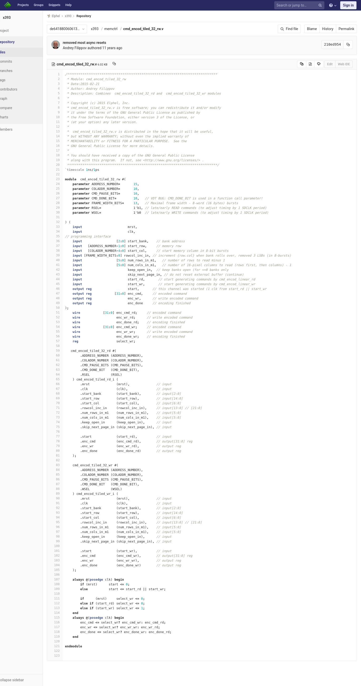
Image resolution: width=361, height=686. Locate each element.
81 (67, 455)
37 (67, 246)
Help (68, 5)
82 (67, 460)
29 (67, 207)
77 (67, 436)
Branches (17, 71)
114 (67, 613)
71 (67, 408)
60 (67, 355)
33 (67, 226)
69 (67, 398)
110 (67, 593)
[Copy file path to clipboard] (126, 64)
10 (67, 117)
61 (67, 360)
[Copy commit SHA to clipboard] (348, 44)
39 (67, 255)
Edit (330, 64)
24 (67, 184)
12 (67, 126)
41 (67, 265)
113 (67, 608)
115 (67, 617)
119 (67, 636)
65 (67, 379)
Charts (15, 117)
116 (67, 622)
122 (67, 651)
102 (67, 555)
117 (67, 627)
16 (67, 145)
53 (67, 322)
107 (67, 579)
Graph (14, 99)
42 (67, 269)
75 (67, 427)
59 (67, 350)
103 (67, 560)
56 (67, 336)
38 (67, 250)
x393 (107, 29)
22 (67, 174)
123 (67, 655)
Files (14, 52)
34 (67, 231)
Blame (312, 29)
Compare (17, 108)
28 (67, 203)
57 (67, 341)
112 (67, 603)
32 (67, 222)
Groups (39, 5)
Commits (17, 61)
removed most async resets (96, 43)
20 (67, 165)
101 (67, 551)
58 (67, 346)
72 (67, 412)
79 (67, 446)
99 (67, 541)
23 (67, 179)
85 (67, 474)
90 (67, 498)
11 (67, 122)
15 (67, 141)
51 (67, 312)
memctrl (123, 29)
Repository (96, 16)
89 (67, 493)
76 (67, 431)
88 (67, 489)
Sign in (348, 5)
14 (67, 136)
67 (67, 389)
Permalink (346, 29)
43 (67, 274)
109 (67, 589)
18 (67, 155)
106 (67, 574)
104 (67, 565)
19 (67, 160)
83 (67, 465)
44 (67, 279)
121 (67, 646)
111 (67, 598)
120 (67, 641)
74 (67, 422)
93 (67, 512)
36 (67, 241)
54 (67, 327)
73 (67, 417)
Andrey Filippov (87, 48)
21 (67, 169)
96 (67, 527)
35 (67, 236)
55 (67, 331)
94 (67, 517)
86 (67, 479)
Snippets (54, 5)
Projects (23, 5)
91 (67, 503)
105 (67, 570)
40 (67, 260)
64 (67, 374)
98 (67, 536)
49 (67, 303)
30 (67, 212)
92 (67, 508)
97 (67, 531)
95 (67, 522)
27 (67, 198)
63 (67, 369)
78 (67, 441)
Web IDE (344, 64)
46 (67, 288)
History (327, 29)
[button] (27, 680)
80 (67, 450)
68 (67, 393)
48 (67, 298)
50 (67, 308)
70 (67, 403)
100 (67, 546)
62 (67, 365)
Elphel (65, 16)
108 (67, 584)
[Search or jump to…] (300, 5)
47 (67, 293)
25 (67, 188)
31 (67, 217)
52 (67, 317)
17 (67, 150)
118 (67, 632)
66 (67, 384)
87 (67, 484)
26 (67, 193)
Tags (14, 80)
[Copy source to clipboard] (301, 64)
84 (67, 470)
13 (67, 131)
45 (67, 284)
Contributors (20, 89)
